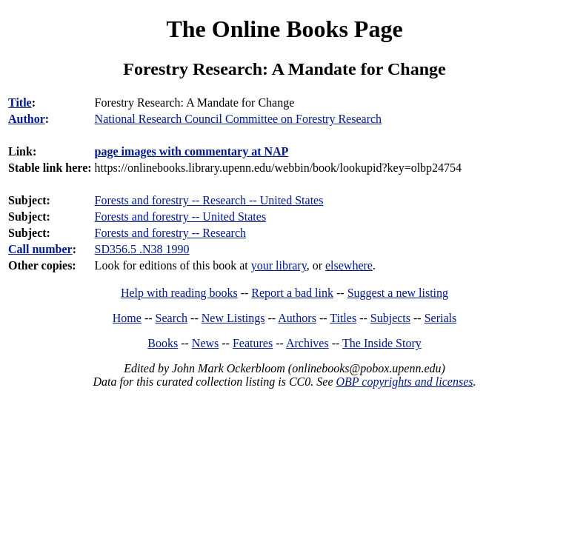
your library (279, 265)
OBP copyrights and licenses (404, 381)
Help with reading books (179, 292)
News (205, 343)
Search (172, 318)
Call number (40, 249)
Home (127, 318)
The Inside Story (382, 343)
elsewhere (349, 265)
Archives (307, 343)
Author (26, 119)
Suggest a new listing (397, 292)
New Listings (233, 318)
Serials (441, 318)
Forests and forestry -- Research (170, 233)
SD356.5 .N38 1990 (142, 249)
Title (20, 102)
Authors (297, 318)
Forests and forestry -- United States (181, 216)
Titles (343, 318)
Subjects (390, 318)
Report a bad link (292, 292)
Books (162, 343)
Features (253, 343)
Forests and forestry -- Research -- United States (209, 200)
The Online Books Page (284, 29)
